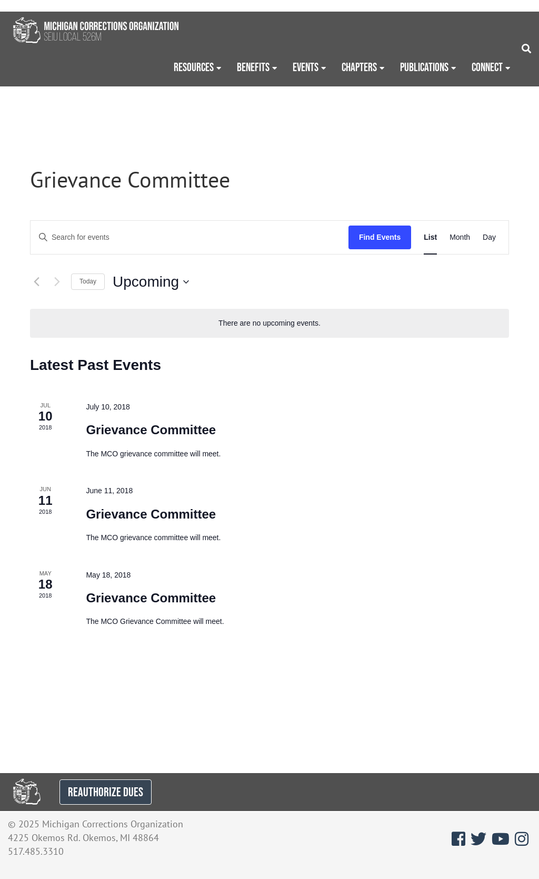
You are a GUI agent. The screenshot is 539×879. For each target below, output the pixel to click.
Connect (487, 67)
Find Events (380, 237)
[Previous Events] (36, 282)
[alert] (269, 323)
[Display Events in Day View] (489, 237)
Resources (194, 67)
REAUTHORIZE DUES (105, 792)
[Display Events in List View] (430, 237)
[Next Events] (57, 282)
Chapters (359, 67)
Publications (424, 67)
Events (305, 67)
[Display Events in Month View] (460, 237)
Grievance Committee (151, 430)
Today (87, 281)
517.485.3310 (36, 851)
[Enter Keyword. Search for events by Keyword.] (189, 237)
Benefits (253, 67)
